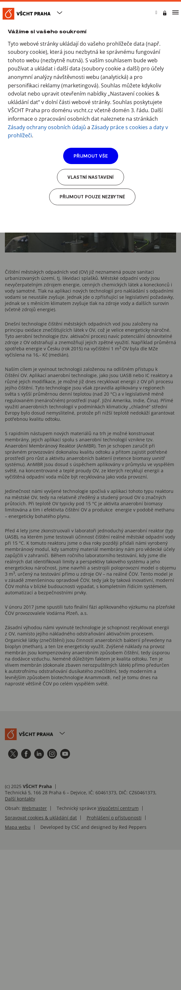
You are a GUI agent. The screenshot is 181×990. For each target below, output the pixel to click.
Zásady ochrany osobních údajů (47, 127)
